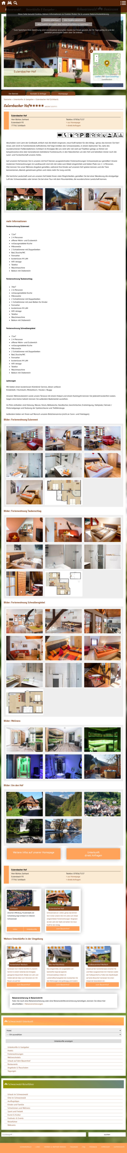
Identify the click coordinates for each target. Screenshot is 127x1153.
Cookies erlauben (51, 20)
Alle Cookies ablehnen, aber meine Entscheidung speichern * (64, 24)
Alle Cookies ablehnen (73, 20)
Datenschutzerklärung (99, 14)
